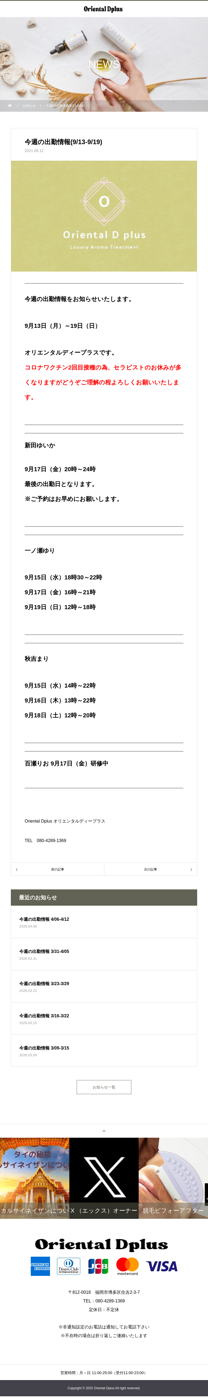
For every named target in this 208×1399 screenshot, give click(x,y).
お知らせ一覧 (104, 1088)
